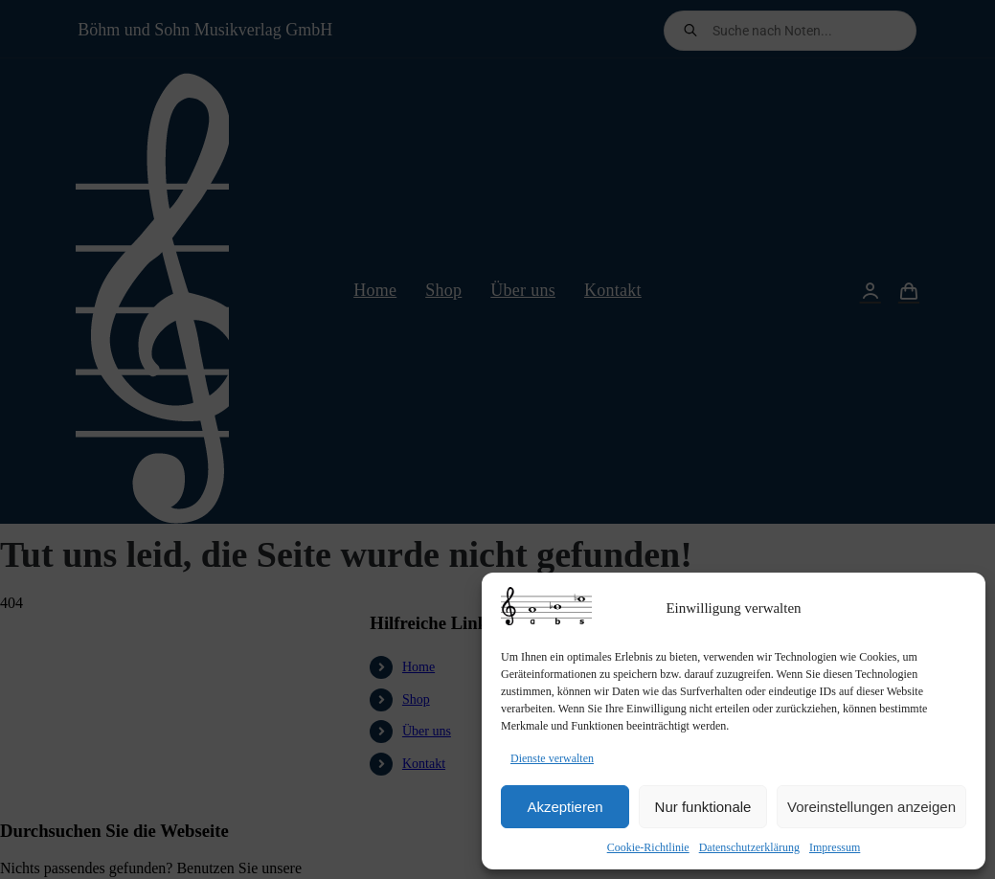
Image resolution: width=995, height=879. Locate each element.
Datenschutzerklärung (749, 847)
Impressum (834, 847)
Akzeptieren (564, 807)
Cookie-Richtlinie (648, 847)
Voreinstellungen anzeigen (871, 807)
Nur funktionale (703, 807)
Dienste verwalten (552, 758)
